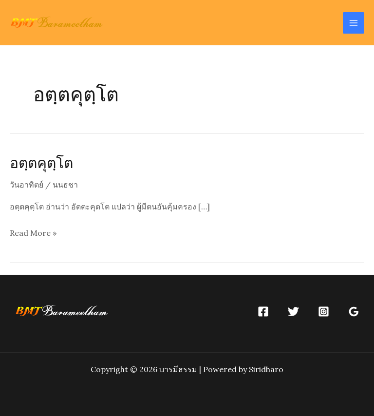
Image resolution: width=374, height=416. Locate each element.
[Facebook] (263, 311)
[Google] (353, 311)
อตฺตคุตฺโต (41, 162)
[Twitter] (293, 311)
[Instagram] (323, 311)
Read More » (33, 233)
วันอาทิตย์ (26, 184)
